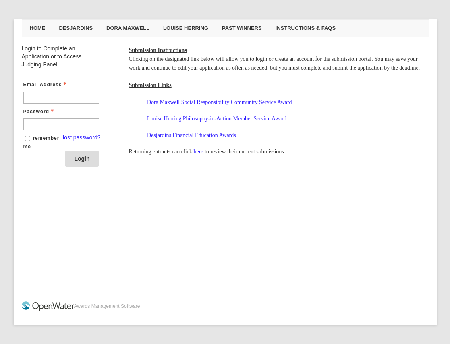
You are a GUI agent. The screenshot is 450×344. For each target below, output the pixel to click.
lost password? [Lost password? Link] (81, 137)
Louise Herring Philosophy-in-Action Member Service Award (216, 119)
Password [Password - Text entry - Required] (39, 111)
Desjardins (76, 28)
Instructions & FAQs (306, 28)
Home (38, 28)
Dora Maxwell (127, 28)
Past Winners (242, 28)
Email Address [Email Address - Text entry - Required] (45, 84)
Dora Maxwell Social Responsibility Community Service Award (219, 102)
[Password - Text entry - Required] (61, 124)
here (198, 152)
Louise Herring (185, 28)
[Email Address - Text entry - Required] (61, 98)
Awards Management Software (107, 306)
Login (81, 158)
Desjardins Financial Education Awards (191, 135)
